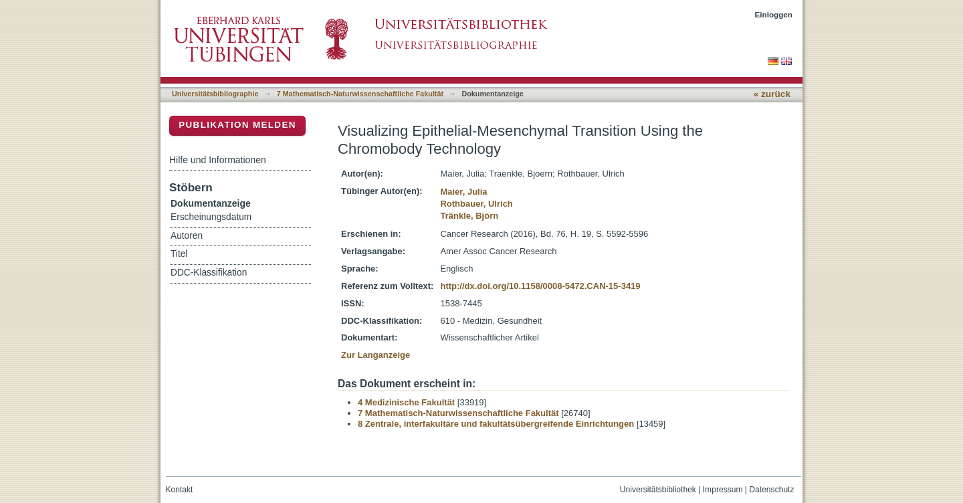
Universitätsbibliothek (658, 489)
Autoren (187, 236)
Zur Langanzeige (375, 355)
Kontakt (179, 489)
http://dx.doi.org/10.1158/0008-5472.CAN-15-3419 (540, 286)
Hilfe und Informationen (217, 160)
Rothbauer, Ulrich (476, 204)
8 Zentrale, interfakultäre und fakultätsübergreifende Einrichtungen (496, 424)
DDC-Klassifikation (209, 273)
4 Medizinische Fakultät (406, 402)
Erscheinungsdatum (211, 217)
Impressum (723, 489)
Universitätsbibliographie (215, 94)
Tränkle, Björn (469, 216)
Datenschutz (771, 489)
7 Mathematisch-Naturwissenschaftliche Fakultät (360, 94)
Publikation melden (237, 125)
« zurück (772, 94)
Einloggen (774, 14)
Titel (179, 254)
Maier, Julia (463, 192)
